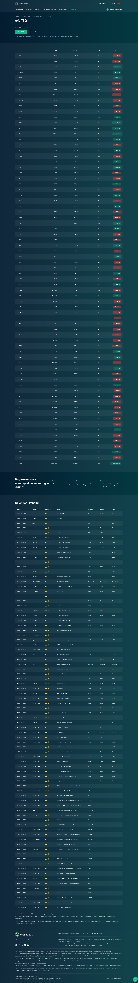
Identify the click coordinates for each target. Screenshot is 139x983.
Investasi (29, 9)
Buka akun (73, 9)
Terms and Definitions (63, 933)
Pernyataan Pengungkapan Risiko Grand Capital (34, 963)
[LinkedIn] (25, 945)
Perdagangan (19, 9)
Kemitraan (38, 9)
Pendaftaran (119, 9)
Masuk (112, 9)
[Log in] (108, 9)
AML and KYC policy (97, 933)
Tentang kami (63, 9)
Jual (35, 32)
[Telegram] (22, 945)
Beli (21, 32)
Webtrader (102, 3)
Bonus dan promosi (50, 9)
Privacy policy (85, 933)
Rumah (17, 16)
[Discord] (28, 945)
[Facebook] (19, 945)
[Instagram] (16, 945)
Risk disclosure (75, 933)
